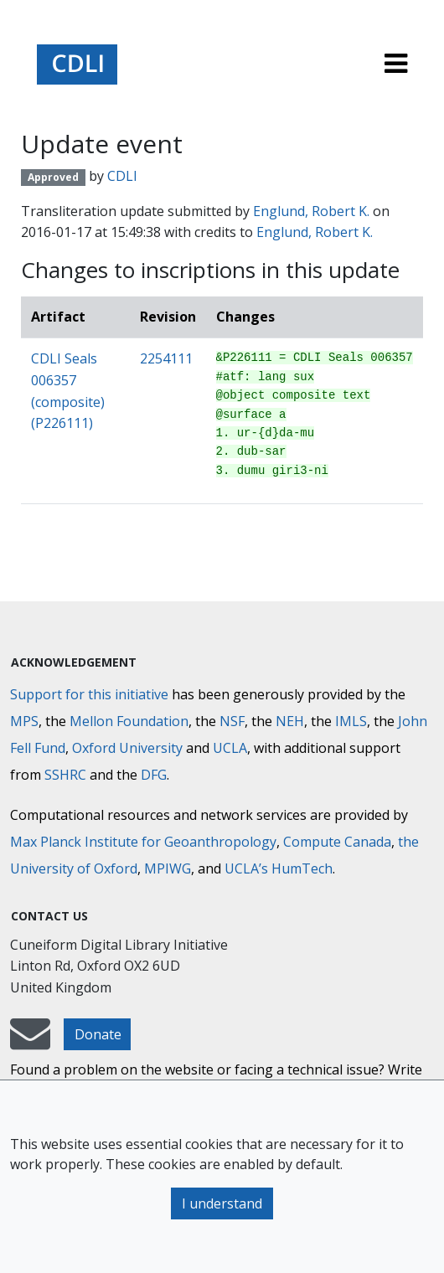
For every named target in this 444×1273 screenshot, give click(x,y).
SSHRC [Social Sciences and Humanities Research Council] (65, 774)
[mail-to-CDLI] (30, 1042)
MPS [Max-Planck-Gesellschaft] (24, 721)
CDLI (122, 176)
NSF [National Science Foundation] (232, 721)
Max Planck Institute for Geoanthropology (143, 841)
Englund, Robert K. (311, 211)
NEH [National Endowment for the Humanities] (290, 721)
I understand (222, 1203)
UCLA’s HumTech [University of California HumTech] (279, 868)
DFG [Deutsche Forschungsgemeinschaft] (154, 774)
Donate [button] (98, 1034)
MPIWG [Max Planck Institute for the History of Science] (167, 868)
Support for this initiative (89, 694)
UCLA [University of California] (230, 748)
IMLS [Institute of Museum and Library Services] (351, 721)
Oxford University (127, 748)
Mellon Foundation (129, 721)
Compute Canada (337, 841)
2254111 (166, 358)
